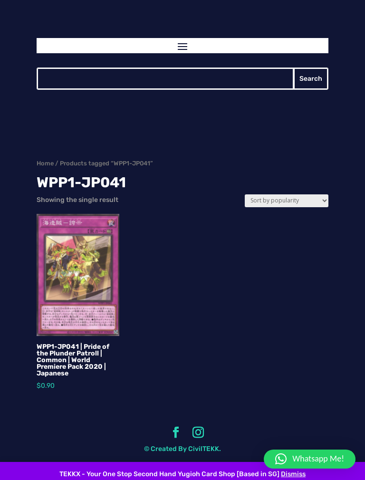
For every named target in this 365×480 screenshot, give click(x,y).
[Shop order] (286, 200)
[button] (309, 459)
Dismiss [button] (293, 474)
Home (45, 163)
